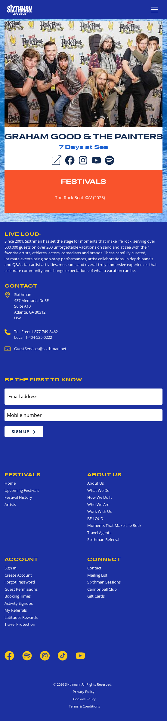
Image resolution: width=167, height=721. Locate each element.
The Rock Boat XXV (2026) (80, 197)
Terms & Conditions (83, 706)
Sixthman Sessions (104, 582)
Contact (21, 286)
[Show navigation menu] (154, 9)
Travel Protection (20, 624)
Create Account (18, 575)
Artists (10, 504)
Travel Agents (99, 532)
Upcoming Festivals (22, 490)
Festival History (18, 497)
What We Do (98, 490)
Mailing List (97, 575)
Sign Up (24, 431)
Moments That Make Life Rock (114, 525)
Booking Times (18, 596)
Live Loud (23, 234)
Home (10, 483)
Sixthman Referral (103, 539)
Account (22, 559)
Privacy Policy (83, 691)
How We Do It (99, 497)
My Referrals (16, 610)
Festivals (83, 181)
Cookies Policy (83, 699)
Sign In (11, 568)
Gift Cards (96, 596)
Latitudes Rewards (21, 617)
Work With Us (99, 511)
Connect (104, 559)
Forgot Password (20, 582)
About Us (104, 474)
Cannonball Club (102, 589)
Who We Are (98, 504)
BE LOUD (95, 518)
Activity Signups (19, 603)
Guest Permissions (21, 589)
